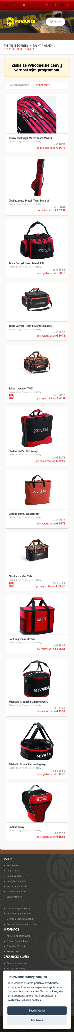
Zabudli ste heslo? (17, 881)
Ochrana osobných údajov (21, 918)
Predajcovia (13, 951)
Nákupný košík (14, 876)
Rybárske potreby (16, 45)
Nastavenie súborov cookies (24, 1000)
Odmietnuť (37, 1020)
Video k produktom (17, 891)
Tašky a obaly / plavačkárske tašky (25, 141)
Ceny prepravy (14, 896)
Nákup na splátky (16, 968)
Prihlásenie (13, 865)
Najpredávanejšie (19, 85)
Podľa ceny (42, 85)
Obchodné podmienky (18, 908)
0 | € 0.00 (54, 5)
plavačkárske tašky (17, 49)
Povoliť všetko (37, 1010)
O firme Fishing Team (17, 941)
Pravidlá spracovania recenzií (22, 924)
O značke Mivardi (16, 946)
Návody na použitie (17, 886)
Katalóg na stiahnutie (18, 935)
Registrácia (13, 870)
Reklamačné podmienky (19, 913)
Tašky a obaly (42, 45)
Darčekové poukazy (17, 963)
